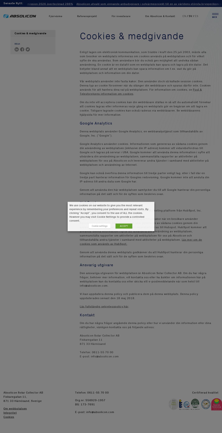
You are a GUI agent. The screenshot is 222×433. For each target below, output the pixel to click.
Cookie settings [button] (100, 226)
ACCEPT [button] (124, 226)
